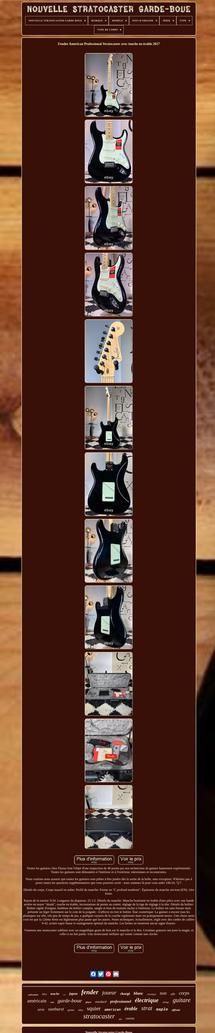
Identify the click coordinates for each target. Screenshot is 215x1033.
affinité (176, 1009)
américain (37, 1001)
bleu (44, 994)
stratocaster (99, 1016)
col (64, 995)
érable (131, 1008)
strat (146, 1008)
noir (163, 993)
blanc (138, 993)
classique (151, 994)
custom (130, 1018)
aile (173, 994)
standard (100, 1002)
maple (162, 1009)
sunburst (56, 1009)
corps (184, 993)
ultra (80, 1010)
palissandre (33, 994)
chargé (125, 994)
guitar (71, 1009)
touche (54, 994)
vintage (165, 1002)
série (40, 1009)
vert (120, 1019)
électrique (147, 1000)
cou (52, 1002)
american (112, 1010)
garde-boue (70, 1001)
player (88, 1002)
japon (73, 994)
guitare (182, 1000)
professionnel (120, 1001)
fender (90, 992)
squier (94, 1008)
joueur (109, 993)
